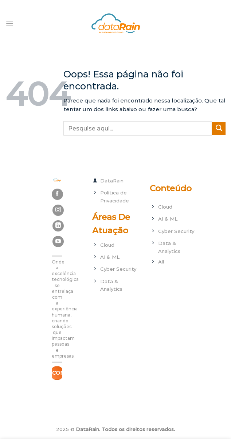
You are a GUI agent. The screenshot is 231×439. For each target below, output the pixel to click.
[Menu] (9, 23)
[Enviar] (219, 128)
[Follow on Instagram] (58, 210)
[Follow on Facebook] (57, 194)
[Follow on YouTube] (58, 241)
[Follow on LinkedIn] (58, 225)
